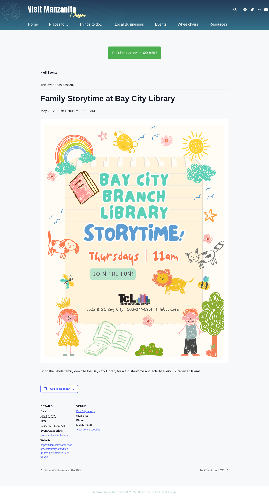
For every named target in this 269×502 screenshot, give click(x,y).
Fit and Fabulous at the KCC (63, 470)
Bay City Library (85, 411)
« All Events (48, 72)
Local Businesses (129, 24)
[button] (236, 9)
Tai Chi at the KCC (212, 470)
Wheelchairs (188, 24)
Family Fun (61, 435)
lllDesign (170, 492)
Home (33, 24)
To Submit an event (134, 52)
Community (47, 435)
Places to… (58, 24)
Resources (218, 24)
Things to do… (91, 24)
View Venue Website (88, 429)
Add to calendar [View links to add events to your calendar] (60, 388)
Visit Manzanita (52, 9)
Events (160, 24)
